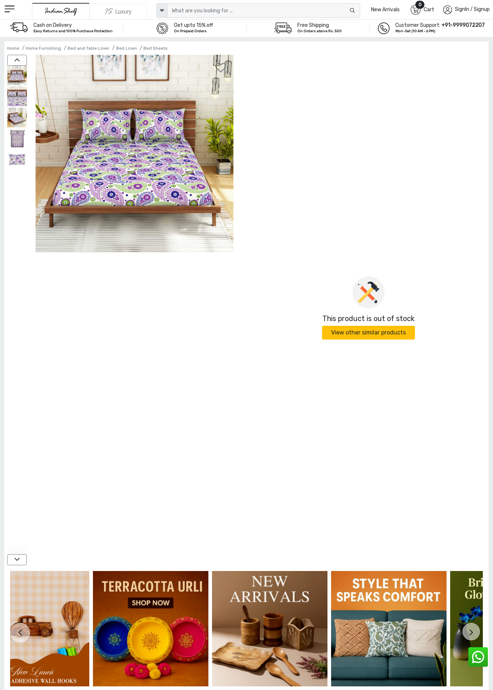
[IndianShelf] (61, 11)
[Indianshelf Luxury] (118, 11)
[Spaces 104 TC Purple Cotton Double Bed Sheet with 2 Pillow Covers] (17, 76)
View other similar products (368, 332)
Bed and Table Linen (88, 48)
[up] (17, 60)
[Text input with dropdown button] (263, 10)
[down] (17, 559)
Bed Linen (126, 48)
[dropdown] (161, 10)
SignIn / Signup (472, 9)
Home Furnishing (43, 48)
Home (13, 48)
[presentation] (20, 633)
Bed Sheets (155, 48)
